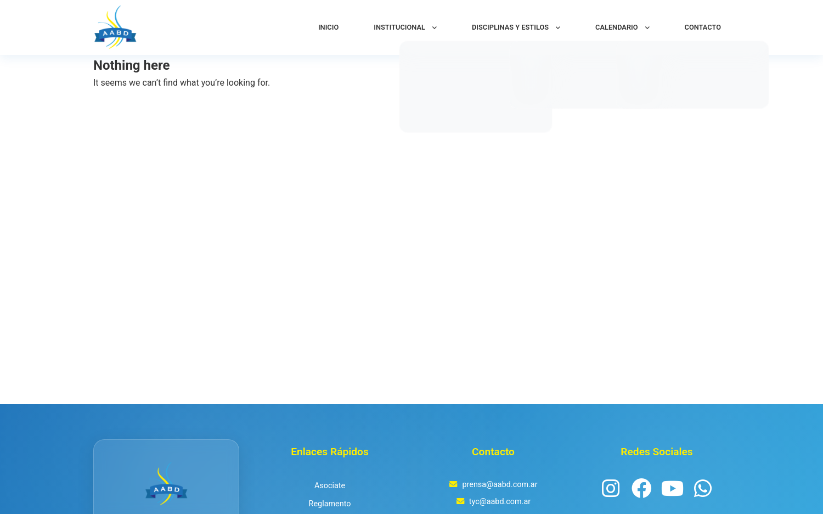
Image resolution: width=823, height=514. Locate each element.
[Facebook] (641, 489)
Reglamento (330, 504)
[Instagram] (611, 489)
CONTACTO (703, 27)
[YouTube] (672, 489)
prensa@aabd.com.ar (499, 484)
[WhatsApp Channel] (703, 489)
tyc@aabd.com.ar (500, 501)
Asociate (329, 485)
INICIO (328, 27)
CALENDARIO (616, 27)
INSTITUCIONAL (399, 27)
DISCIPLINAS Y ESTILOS (510, 27)
